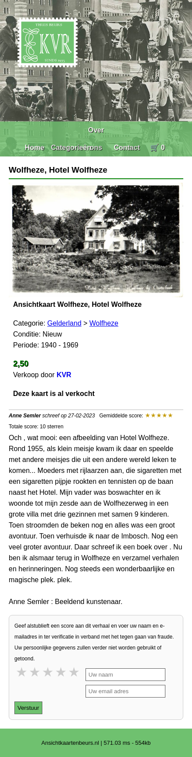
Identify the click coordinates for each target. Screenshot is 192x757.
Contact (127, 147)
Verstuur (28, 708)
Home (34, 147)
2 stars (35, 672)
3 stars (48, 672)
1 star (22, 672)
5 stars (74, 672)
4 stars (61, 672)
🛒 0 (157, 147)
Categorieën (71, 147)
